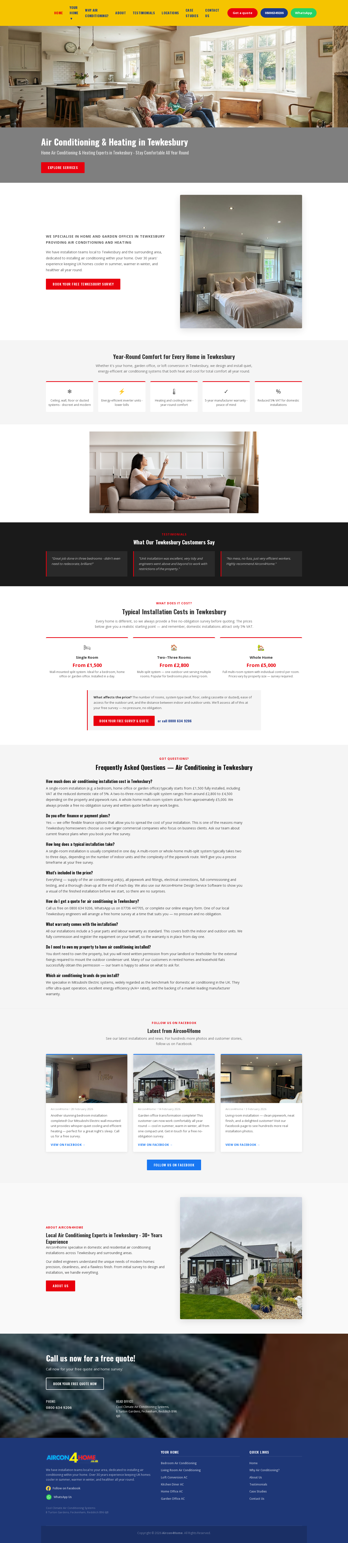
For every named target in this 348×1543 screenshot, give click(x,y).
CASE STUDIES (192, 12)
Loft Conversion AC (174, 1477)
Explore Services (63, 167)
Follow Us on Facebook (174, 1164)
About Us (60, 1285)
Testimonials (258, 1484)
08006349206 (274, 13)
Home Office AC (172, 1491)
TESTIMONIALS (144, 12)
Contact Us (256, 1499)
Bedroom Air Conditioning (179, 1463)
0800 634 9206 (59, 1407)
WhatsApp (303, 13)
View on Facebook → (68, 1145)
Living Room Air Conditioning (181, 1470)
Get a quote (242, 13)
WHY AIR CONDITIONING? (97, 12)
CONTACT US (212, 12)
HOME (58, 12)
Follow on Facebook (63, 1488)
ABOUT (120, 12)
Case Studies (258, 1491)
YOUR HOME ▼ (74, 13)
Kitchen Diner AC (172, 1484)
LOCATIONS (170, 12)
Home (253, 1463)
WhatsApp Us (59, 1497)
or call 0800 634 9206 (175, 720)
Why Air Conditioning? (264, 1470)
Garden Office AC (173, 1499)
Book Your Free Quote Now (75, 1383)
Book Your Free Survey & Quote (124, 720)
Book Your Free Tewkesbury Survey (83, 283)
